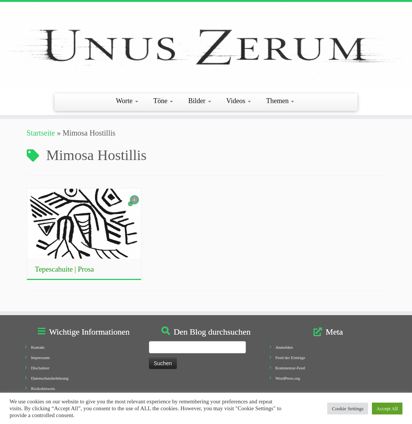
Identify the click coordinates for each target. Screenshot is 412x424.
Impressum (40, 357)
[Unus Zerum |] (206, 47)
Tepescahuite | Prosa (64, 269)
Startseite (41, 133)
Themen (280, 101)
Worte (127, 101)
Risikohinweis (43, 388)
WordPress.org (287, 378)
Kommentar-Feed (290, 368)
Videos (238, 101)
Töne (163, 101)
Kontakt (37, 347)
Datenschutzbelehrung (49, 378)
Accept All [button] (387, 408)
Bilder (199, 101)
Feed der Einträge (290, 357)
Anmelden (284, 347)
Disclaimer (40, 368)
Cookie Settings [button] (348, 408)
